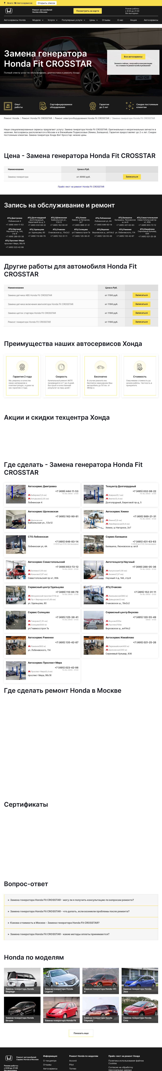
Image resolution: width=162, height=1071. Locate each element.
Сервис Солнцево (39, 612)
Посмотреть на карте (87, 11)
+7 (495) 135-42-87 (125, 236)
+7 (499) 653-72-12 (147, 225)
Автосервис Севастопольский (46, 562)
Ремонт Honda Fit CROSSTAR (37, 118)
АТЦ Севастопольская (147, 217)
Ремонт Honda (11, 118)
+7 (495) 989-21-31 (81, 225)
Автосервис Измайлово (120, 637)
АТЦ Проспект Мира (14, 240)
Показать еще (81, 1033)
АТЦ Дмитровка (14, 218)
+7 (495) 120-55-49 (103, 236)
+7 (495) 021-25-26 (147, 236)
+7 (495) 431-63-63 (125, 225)
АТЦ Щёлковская (59, 217)
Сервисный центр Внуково (122, 612)
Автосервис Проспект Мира (45, 662)
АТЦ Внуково (103, 229)
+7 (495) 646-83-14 (103, 224)
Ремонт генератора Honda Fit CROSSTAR (29, 322)
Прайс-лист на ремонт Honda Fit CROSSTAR (81, 186)
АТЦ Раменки (125, 229)
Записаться (132, 177)
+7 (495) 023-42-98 (15, 247)
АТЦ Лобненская (103, 218)
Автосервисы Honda (15, 20)
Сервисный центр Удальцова (46, 587)
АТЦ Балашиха (125, 217)
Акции (133, 20)
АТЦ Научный (15, 229)
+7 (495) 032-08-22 (37, 225)
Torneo (72, 1068)
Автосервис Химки (117, 511)
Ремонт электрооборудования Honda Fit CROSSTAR (82, 118)
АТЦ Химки (81, 217)
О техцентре (49, 1060)
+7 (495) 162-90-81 (59, 225)
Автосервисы (151, 20)
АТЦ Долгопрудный (37, 217)
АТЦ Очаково (59, 229)
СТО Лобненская (38, 536)
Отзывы (106, 20)
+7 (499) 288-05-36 (15, 236)
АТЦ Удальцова (37, 229)
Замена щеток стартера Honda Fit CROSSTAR (32, 313)
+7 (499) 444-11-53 (15, 224)
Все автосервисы (133, 56)
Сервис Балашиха (116, 536)
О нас (120, 20)
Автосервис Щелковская (43, 511)
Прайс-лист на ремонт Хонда (124, 1056)
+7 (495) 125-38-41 (81, 236)
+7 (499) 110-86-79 (37, 236)
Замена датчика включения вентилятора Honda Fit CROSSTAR (40, 304)
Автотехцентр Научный (120, 562)
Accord (73, 1060)
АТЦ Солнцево (81, 229)
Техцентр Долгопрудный (121, 486)
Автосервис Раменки (41, 637)
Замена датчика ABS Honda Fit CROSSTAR (30, 295)
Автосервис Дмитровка (42, 486)
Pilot (71, 1064)
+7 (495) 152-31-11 (58, 236)
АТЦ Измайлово (147, 229)
